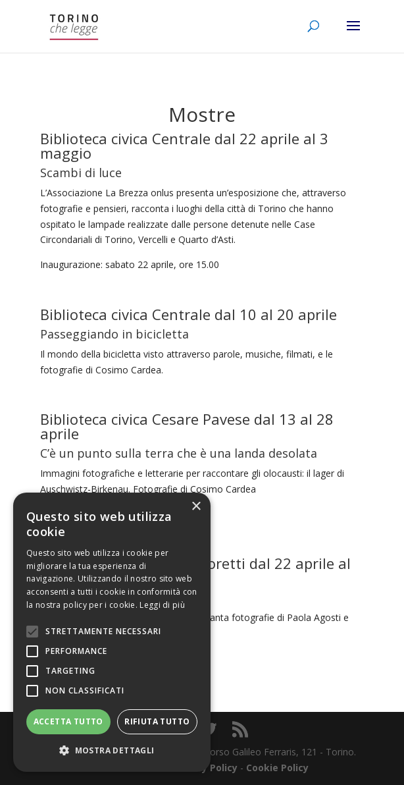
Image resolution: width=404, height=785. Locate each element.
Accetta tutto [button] (68, 721)
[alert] (112, 632)
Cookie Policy (277, 767)
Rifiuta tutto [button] (156, 721)
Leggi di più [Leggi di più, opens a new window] (162, 604)
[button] (111, 751)
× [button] (196, 507)
